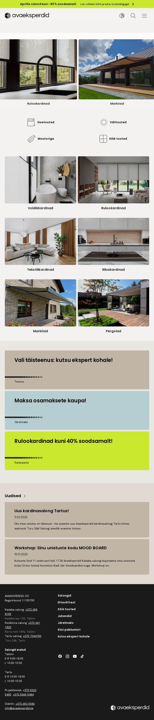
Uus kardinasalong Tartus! (41, 511)
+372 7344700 (32, 636)
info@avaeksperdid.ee (19, 708)
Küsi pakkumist (69, 630)
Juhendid (65, 616)
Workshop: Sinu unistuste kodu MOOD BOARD (60, 548)
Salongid (64, 596)
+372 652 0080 (25, 704)
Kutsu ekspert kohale (74, 636)
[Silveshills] (41, 16)
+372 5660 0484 (23, 694)
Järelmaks (66, 623)
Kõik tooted (67, 609)
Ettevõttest (66, 602)
